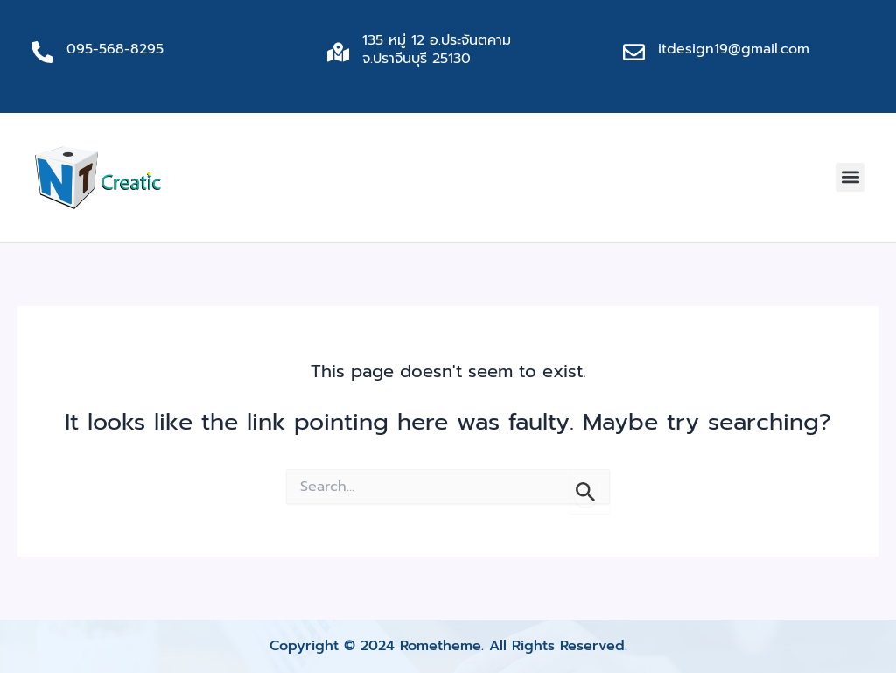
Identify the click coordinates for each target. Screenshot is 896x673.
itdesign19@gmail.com (733, 49)
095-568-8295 (115, 49)
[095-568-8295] (42, 52)
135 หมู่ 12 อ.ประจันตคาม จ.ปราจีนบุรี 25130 (436, 49)
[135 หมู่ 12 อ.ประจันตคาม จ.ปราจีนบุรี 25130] (338, 52)
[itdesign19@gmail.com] (634, 52)
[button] (850, 177)
